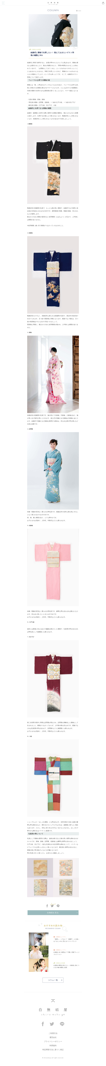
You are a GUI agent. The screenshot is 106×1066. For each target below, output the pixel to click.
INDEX (79, 10)
